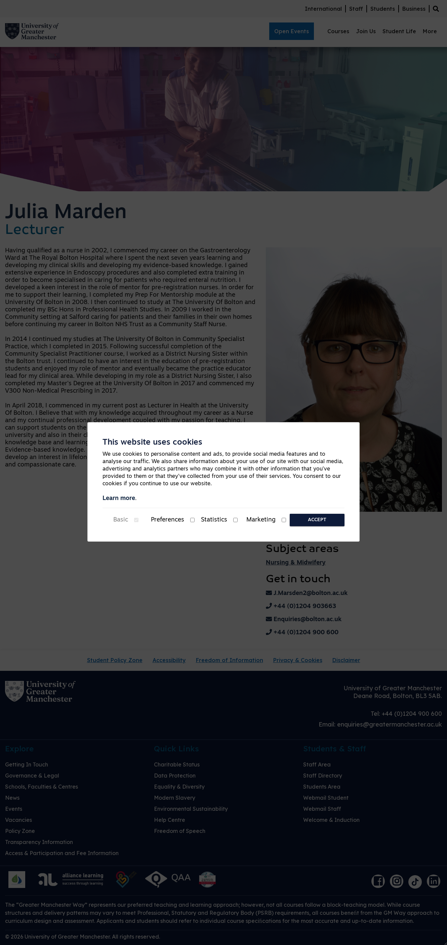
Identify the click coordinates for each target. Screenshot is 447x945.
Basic (120, 520)
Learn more (119, 498)
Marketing (261, 520)
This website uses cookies (152, 443)
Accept (317, 520)
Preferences (167, 520)
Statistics (214, 520)
